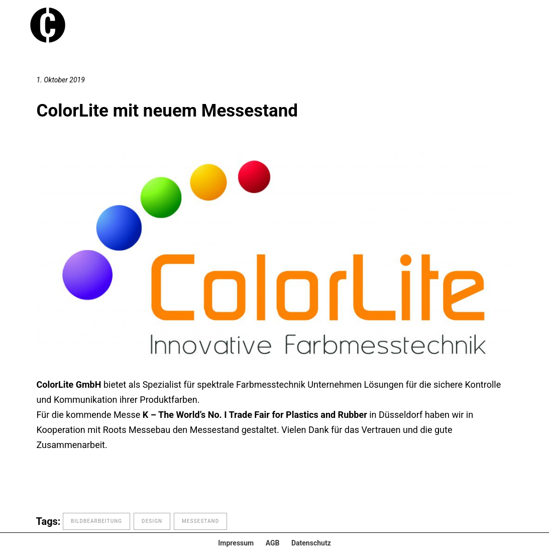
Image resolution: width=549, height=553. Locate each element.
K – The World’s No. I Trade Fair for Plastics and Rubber (255, 414)
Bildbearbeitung (96, 521)
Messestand (200, 521)
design (152, 521)
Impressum (236, 543)
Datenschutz (311, 543)
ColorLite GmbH (69, 384)
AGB (273, 543)
